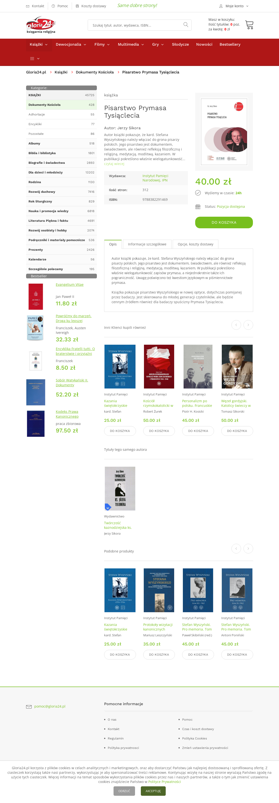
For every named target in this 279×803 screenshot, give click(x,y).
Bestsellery (230, 45)
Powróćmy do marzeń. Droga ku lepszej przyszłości (74, 322)
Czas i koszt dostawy (198, 728)
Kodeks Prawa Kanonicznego (67, 415)
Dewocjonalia (68, 45)
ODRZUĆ (124, 791)
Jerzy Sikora (129, 129)
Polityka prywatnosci (123, 747)
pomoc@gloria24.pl (49, 706)
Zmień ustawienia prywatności (205, 747)
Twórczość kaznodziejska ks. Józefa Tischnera (118, 528)
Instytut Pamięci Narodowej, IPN (155, 179)
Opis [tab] (113, 245)
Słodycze (180, 45)
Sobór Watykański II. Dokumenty (72, 383)
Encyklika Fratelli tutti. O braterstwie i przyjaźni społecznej (75, 355)
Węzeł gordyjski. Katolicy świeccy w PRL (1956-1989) (236, 406)
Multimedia (128, 45)
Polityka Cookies (194, 738)
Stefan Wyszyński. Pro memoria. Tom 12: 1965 (197, 629)
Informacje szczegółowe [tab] (147, 245)
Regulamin (116, 738)
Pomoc (187, 719)
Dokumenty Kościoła (95, 73)
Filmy (99, 45)
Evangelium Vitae (70, 285)
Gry (155, 45)
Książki (36, 45)
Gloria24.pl (36, 73)
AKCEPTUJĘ (153, 791)
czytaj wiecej (114, 165)
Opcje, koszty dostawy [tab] (195, 245)
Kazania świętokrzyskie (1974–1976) (115, 406)
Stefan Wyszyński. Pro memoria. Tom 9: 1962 (236, 629)
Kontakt (113, 728)
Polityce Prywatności (164, 781)
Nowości (204, 45)
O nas (112, 719)
